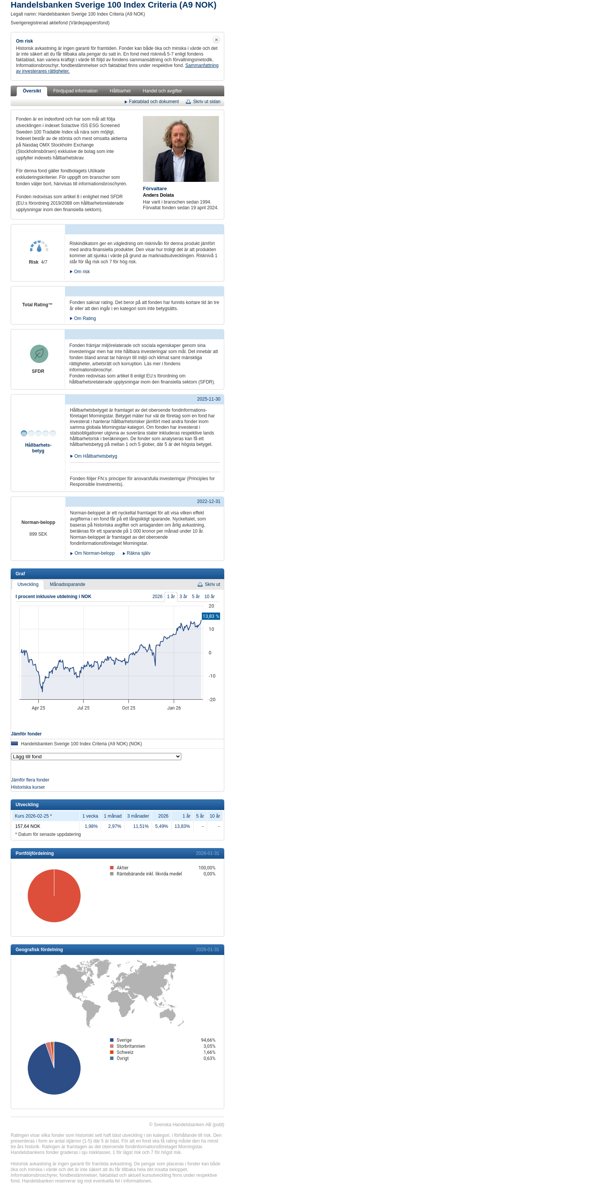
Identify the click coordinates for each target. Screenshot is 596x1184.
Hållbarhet (120, 91)
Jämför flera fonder (30, 780)
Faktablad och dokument (154, 101)
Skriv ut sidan (206, 101)
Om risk (82, 271)
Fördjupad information (75, 91)
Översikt (32, 91)
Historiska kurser (28, 787)
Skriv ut (212, 584)
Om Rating (85, 318)
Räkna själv (139, 553)
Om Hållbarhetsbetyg (95, 456)
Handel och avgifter (162, 91)
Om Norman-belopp (94, 553)
